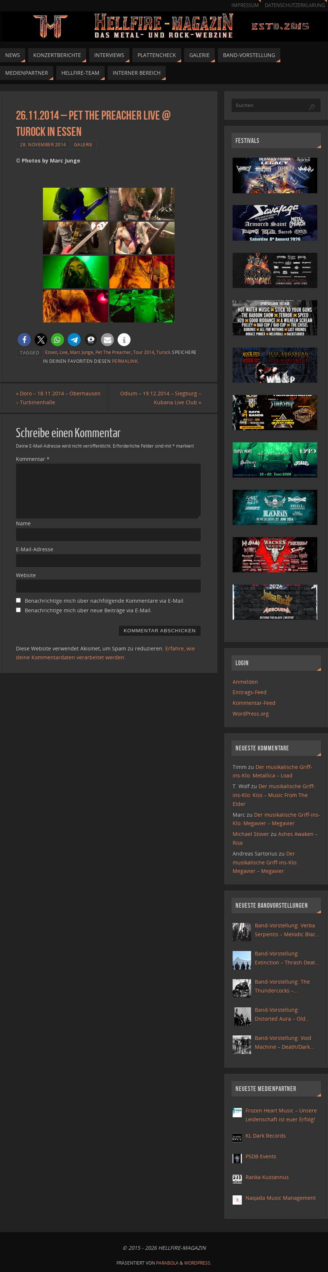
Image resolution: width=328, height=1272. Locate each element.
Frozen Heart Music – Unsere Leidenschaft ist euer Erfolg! (281, 1115)
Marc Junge (81, 352)
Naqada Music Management (281, 1197)
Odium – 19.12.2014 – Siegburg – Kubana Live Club (160, 398)
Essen (51, 352)
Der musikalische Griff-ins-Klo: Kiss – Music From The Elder (274, 795)
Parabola (167, 1263)
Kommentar (33, 458)
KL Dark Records (266, 1135)
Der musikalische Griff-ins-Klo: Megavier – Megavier (265, 862)
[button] (24, 339)
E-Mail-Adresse (34, 549)
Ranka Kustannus (267, 1177)
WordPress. (198, 1263)
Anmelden (245, 681)
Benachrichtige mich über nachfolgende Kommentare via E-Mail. (105, 600)
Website (26, 575)
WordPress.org (251, 713)
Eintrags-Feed (250, 692)
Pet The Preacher (113, 352)
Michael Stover (251, 833)
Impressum (245, 5)
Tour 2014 (143, 352)
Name (23, 523)
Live (64, 352)
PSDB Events (261, 1156)
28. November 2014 (43, 144)
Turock (163, 352)
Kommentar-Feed (254, 702)
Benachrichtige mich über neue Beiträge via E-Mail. (88, 610)
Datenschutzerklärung (295, 5)
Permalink (125, 361)
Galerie (83, 144)
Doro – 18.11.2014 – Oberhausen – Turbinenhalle (58, 398)
